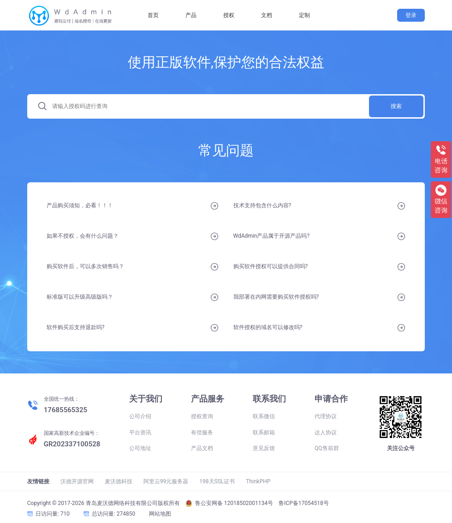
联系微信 (264, 416)
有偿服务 (202, 432)
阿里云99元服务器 (166, 481)
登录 (410, 15)
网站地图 (160, 514)
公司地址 (140, 448)
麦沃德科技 (118, 481)
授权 (228, 15)
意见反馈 (264, 448)
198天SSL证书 (217, 481)
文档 (266, 15)
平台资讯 (140, 432)
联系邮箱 (264, 432)
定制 (304, 15)
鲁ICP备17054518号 (304, 503)
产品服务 (207, 398)
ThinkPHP (258, 481)
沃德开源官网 (77, 481)
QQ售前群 (327, 448)
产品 (190, 15)
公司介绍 (140, 416)
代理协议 (326, 416)
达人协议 (326, 432)
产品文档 (202, 448)
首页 (153, 15)
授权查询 (202, 416)
